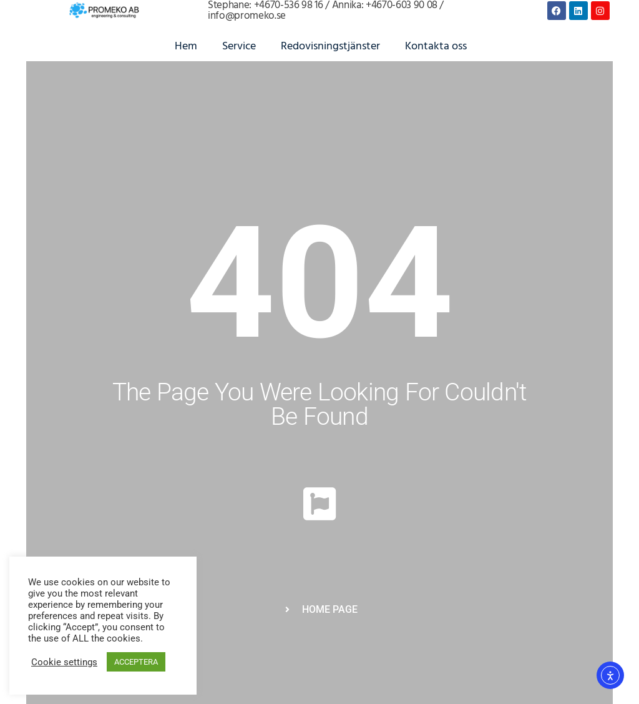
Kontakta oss (436, 46)
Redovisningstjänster (330, 46)
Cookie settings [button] (64, 662)
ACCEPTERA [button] (136, 662)
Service (239, 46)
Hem (186, 46)
